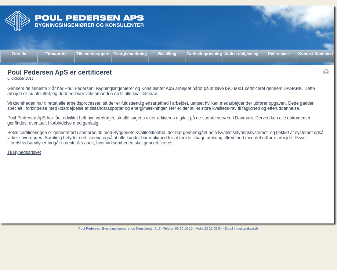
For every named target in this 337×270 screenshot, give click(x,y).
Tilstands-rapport (92, 53)
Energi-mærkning (130, 53)
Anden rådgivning (241, 53)
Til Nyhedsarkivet (24, 152)
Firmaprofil (56, 53)
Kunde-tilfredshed (315, 53)
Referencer (278, 53)
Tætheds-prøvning (204, 53)
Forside (19, 53)
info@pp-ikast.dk (246, 228)
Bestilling (167, 53)
